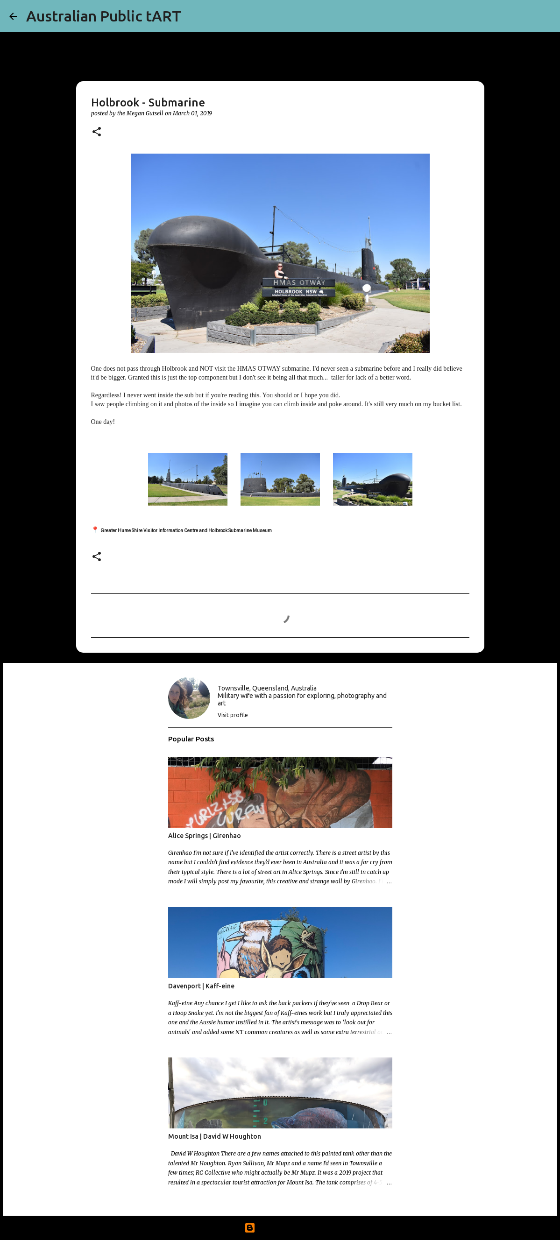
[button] (96, 132)
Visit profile (233, 715)
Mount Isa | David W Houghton (214, 1136)
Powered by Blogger (280, 1228)
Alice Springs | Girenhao (204, 835)
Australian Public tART (103, 15)
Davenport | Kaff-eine (201, 986)
